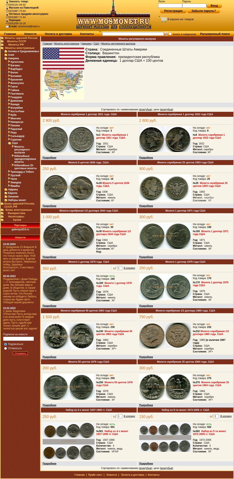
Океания (13, 196)
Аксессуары (16, 216)
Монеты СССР (16, 41)
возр (142, 109)
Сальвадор (18, 136)
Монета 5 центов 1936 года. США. (89, 162)
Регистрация (173, 10)
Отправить (20, 353)
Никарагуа (17, 122)
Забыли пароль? (203, 10)
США (15, 143)
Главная (10, 34)
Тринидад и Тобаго (22, 171)
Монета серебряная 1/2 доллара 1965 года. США (185, 310)
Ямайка (15, 186)
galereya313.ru (20, 229)
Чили (14, 178)
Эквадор (16, 182)
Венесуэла (17, 83)
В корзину (129, 268)
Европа (12, 193)
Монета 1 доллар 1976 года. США (88, 261)
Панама (15, 125)
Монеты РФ (16, 44)
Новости (30, 34)
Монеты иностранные (19, 47)
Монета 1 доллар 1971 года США (185, 210)
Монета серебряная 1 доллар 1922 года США (185, 114)
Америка (13, 58)
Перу (14, 132)
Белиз (14, 72)
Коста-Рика (17, 111)
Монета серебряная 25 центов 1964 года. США (185, 361)
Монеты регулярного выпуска (22, 149)
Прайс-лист (95, 474)
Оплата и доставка (58, 34)
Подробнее (49, 157)
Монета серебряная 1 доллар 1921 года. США (89, 114)
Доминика (17, 100)
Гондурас (16, 97)
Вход (214, 5)
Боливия (16, 76)
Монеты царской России (21, 37)
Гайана (15, 90)
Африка (13, 189)
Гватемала (17, 93)
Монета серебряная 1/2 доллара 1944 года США (88, 210)
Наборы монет (17, 200)
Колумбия (17, 107)
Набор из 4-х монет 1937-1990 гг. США (89, 410)
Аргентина (17, 61)
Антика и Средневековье (23, 51)
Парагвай (16, 129)
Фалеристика (16, 213)
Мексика (16, 118)
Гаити (14, 86)
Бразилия (17, 79)
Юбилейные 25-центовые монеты (25, 167)
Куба (13, 114)
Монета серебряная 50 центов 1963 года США (89, 310)
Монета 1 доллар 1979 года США (185, 261)
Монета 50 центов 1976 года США (89, 361)
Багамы (15, 65)
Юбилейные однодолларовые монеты (25, 159)
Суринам (16, 139)
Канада (15, 104)
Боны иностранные (19, 209)
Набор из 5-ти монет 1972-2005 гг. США (185, 410)
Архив (17, 219)
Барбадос (17, 69)
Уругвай (15, 175)
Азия (11, 54)
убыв (148, 109)
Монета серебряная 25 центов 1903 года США (185, 162)
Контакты (87, 34)
